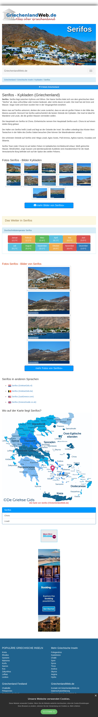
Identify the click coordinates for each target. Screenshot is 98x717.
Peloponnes (7, 691)
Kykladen (39, 80)
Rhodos (5, 655)
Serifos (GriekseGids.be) (20, 391)
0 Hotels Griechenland (49, 87)
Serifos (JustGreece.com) (21, 396)
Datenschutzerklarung (60, 691)
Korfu (4, 663)
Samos (5, 666)
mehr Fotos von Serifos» (48, 368)
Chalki (53, 658)
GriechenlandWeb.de (15, 70)
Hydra (53, 677)
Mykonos (6, 660)
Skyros (54, 671)
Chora (7, 515)
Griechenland (10, 80)
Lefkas (5, 674)
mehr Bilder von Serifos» (49, 205)
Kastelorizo (56, 655)
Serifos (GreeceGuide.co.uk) (22, 402)
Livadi (6, 521)
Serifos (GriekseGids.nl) (20, 385)
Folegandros (56, 652)
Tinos (53, 666)
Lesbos (5, 677)
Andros (54, 669)
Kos (3, 669)
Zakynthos (6, 671)
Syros (53, 663)
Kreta (4, 652)
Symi (53, 660)
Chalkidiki (6, 688)
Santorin (5, 658)
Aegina (54, 674)
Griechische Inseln (25, 80)
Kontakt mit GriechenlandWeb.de (65, 688)
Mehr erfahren (75, 706)
